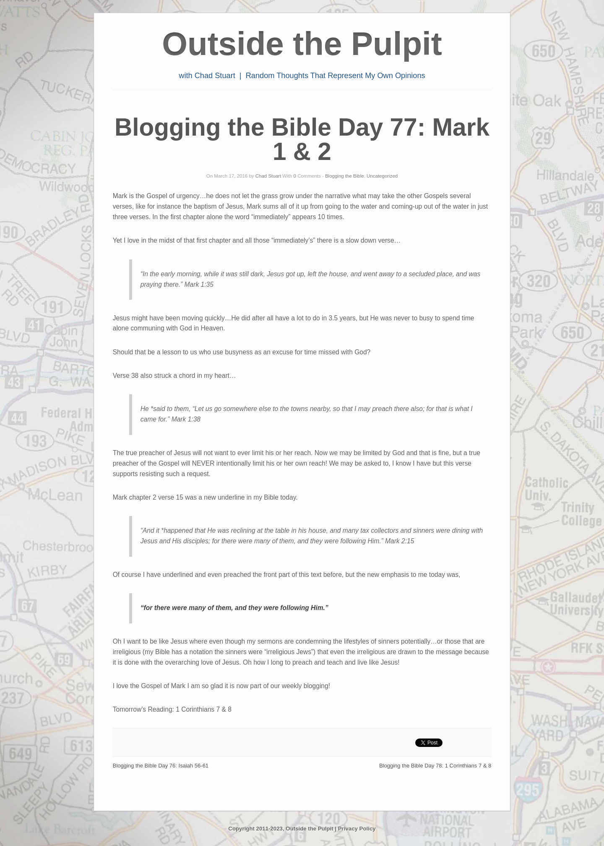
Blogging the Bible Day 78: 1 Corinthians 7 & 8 (435, 765)
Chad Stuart (268, 175)
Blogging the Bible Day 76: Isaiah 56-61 (160, 765)
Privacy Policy (357, 828)
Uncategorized (382, 175)
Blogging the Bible (344, 175)
